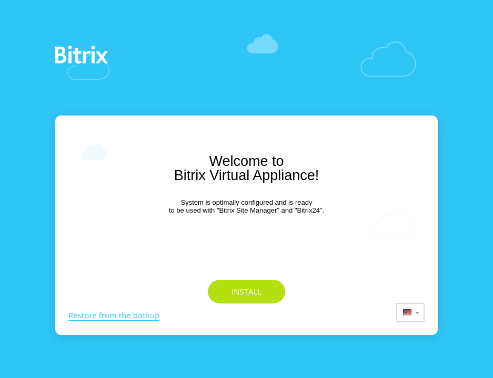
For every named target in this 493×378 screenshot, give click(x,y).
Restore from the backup (113, 315)
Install (246, 291)
